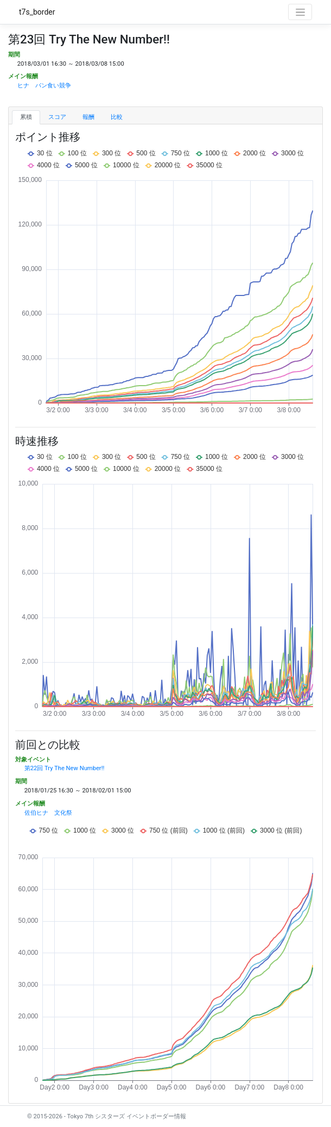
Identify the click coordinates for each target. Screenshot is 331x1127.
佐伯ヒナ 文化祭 (48, 812)
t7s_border (37, 12)
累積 (26, 117)
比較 (117, 117)
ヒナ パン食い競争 (44, 85)
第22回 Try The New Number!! (64, 768)
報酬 (88, 117)
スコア (57, 117)
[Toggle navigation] (300, 12)
